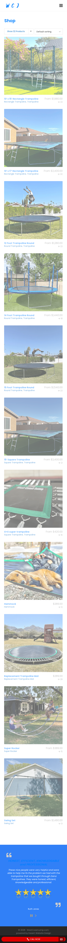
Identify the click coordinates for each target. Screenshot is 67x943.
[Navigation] (61, 5)
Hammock (9, 599)
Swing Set (9, 815)
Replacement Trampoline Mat (19, 671)
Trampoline (33, 94)
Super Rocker (10, 743)
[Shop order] (49, 31)
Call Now (33, 939)
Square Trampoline (13, 454)
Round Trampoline (13, 238)
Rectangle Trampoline (15, 94)
